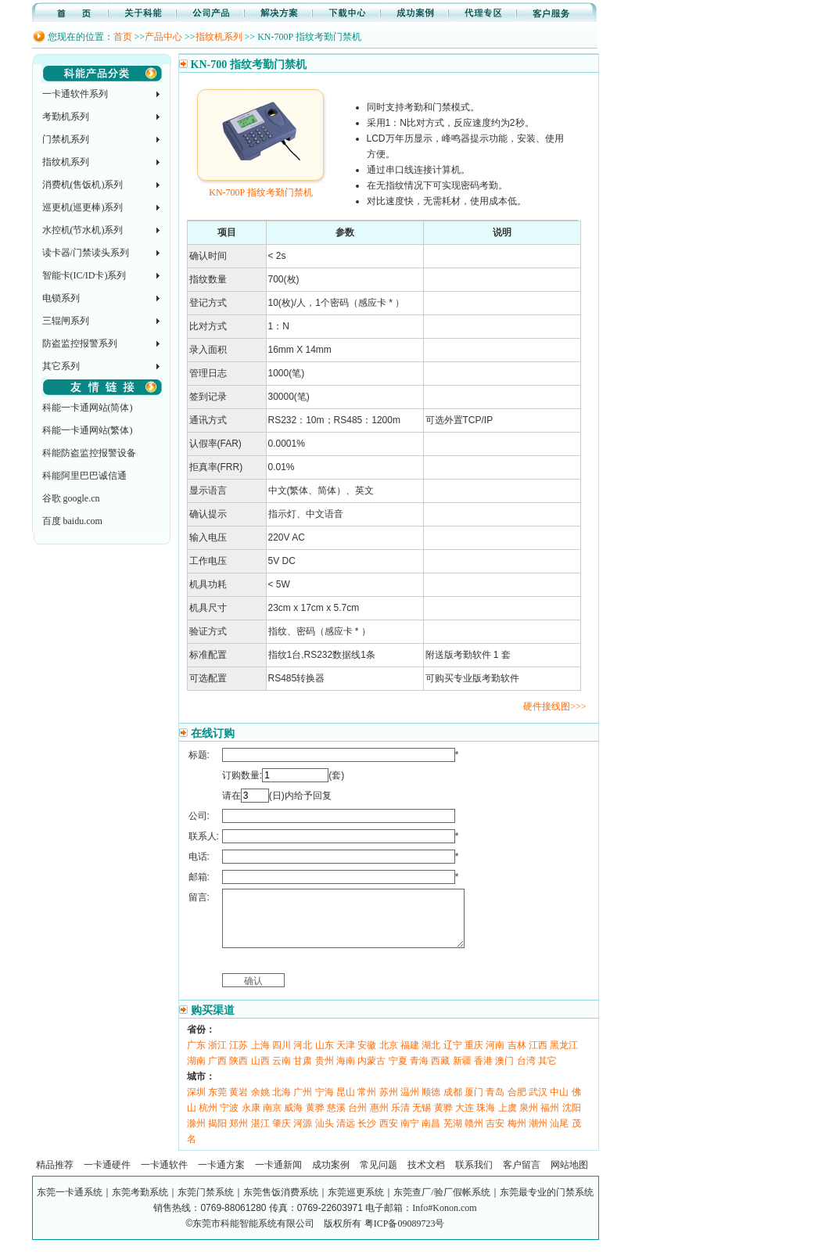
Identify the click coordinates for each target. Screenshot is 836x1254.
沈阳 (571, 1119)
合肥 (517, 1103)
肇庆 (281, 1135)
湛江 (260, 1135)
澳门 (504, 1072)
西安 (388, 1135)
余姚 (260, 1103)
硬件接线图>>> (554, 706)
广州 (302, 1103)
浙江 (217, 1056)
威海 (293, 1119)
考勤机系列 (65, 116)
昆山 (345, 1103)
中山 (559, 1103)
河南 (495, 1056)
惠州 (379, 1119)
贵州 (324, 1072)
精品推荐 (55, 1176)
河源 (302, 1135)
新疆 (462, 1072)
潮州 (538, 1135)
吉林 (517, 1056)
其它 (547, 1072)
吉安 (495, 1135)
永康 (251, 1119)
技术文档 (426, 1176)
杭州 (208, 1119)
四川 (281, 1056)
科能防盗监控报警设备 (89, 452)
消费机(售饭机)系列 (83, 184)
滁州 (196, 1135)
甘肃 (302, 1072)
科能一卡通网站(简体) (87, 407)
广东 (196, 1056)
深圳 (196, 1103)
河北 (302, 1056)
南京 (272, 1119)
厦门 (474, 1103)
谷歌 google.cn (71, 498)
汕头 (324, 1135)
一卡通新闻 (278, 1176)
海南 (345, 1072)
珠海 (485, 1119)
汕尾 (559, 1135)
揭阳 (217, 1135)
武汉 (538, 1103)
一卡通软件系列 (75, 93)
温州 (409, 1103)
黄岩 (238, 1103)
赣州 (474, 1135)
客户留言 (521, 1176)
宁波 (229, 1119)
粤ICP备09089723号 (404, 1235)
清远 (345, 1135)
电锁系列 (61, 298)
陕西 (238, 1072)
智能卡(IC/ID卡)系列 (84, 275)
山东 (324, 1056)
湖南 (196, 1072)
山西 (260, 1072)
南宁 (409, 1135)
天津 (345, 1056)
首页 (122, 36)
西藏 (440, 1072)
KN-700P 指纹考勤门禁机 (261, 187)
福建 (409, 1056)
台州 (357, 1119)
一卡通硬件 (107, 1176)
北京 (388, 1056)
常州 (366, 1103)
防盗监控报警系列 (79, 343)
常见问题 (378, 1176)
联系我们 (474, 1176)
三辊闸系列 (65, 320)
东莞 (217, 1103)
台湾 (526, 1072)
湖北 (431, 1056)
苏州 (388, 1103)
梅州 (517, 1135)
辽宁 (452, 1056)
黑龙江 (564, 1056)
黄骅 (315, 1119)
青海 (419, 1072)
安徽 (366, 1056)
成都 (452, 1103)
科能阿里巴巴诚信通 (84, 475)
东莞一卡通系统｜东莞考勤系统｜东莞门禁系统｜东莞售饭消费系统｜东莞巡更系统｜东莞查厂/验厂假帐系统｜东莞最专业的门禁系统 (315, 1203)
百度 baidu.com (72, 521)
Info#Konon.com (444, 1219)
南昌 (431, 1135)
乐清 (400, 1119)
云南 (281, 1072)
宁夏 (398, 1072)
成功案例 (331, 1176)
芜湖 (452, 1135)
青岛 (495, 1103)
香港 (483, 1072)
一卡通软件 (164, 1176)
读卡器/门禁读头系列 (85, 252)
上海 (260, 1056)
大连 (464, 1119)
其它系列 (61, 366)
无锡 (421, 1119)
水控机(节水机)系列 (83, 230)
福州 (549, 1119)
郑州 (238, 1135)
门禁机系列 (65, 139)
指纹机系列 (219, 36)
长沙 (366, 1135)
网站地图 (569, 1176)
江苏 (238, 1056)
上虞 (507, 1119)
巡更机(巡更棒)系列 (83, 207)
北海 (281, 1103)
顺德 (431, 1103)
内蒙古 (371, 1072)
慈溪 (336, 1119)
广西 (217, 1072)
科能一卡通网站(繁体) (87, 430)
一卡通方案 (221, 1176)
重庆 (474, 1056)
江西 (538, 1056)
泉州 (528, 1119)
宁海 (324, 1103)
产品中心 (163, 36)
